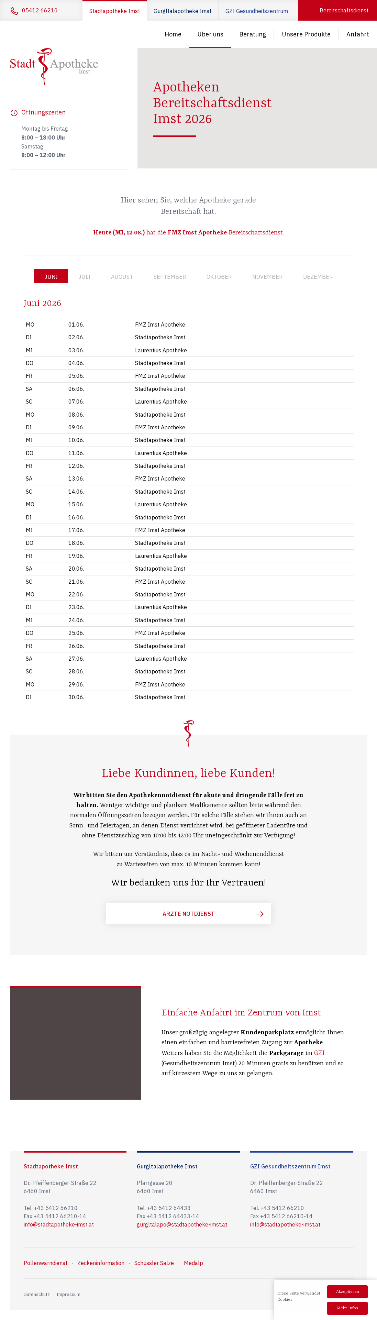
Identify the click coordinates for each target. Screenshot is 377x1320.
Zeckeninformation (100, 1263)
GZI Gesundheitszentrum (256, 11)
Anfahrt (357, 34)
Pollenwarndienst (45, 1263)
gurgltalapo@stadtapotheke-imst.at (182, 1224)
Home (173, 34)
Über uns (210, 34)
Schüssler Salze (154, 1263)
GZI (319, 1052)
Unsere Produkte (306, 34)
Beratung (252, 34)
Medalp (193, 1263)
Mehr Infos (347, 1308)
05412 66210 (40, 10)
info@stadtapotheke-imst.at (59, 1224)
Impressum (68, 1294)
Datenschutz (37, 1294)
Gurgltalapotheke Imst (182, 11)
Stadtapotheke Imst (114, 11)
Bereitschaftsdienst (344, 10)
